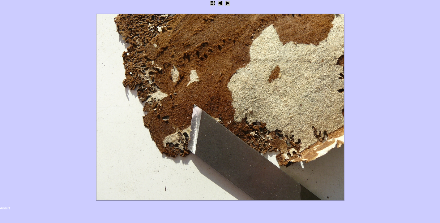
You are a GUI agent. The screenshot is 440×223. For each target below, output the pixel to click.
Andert (5, 208)
